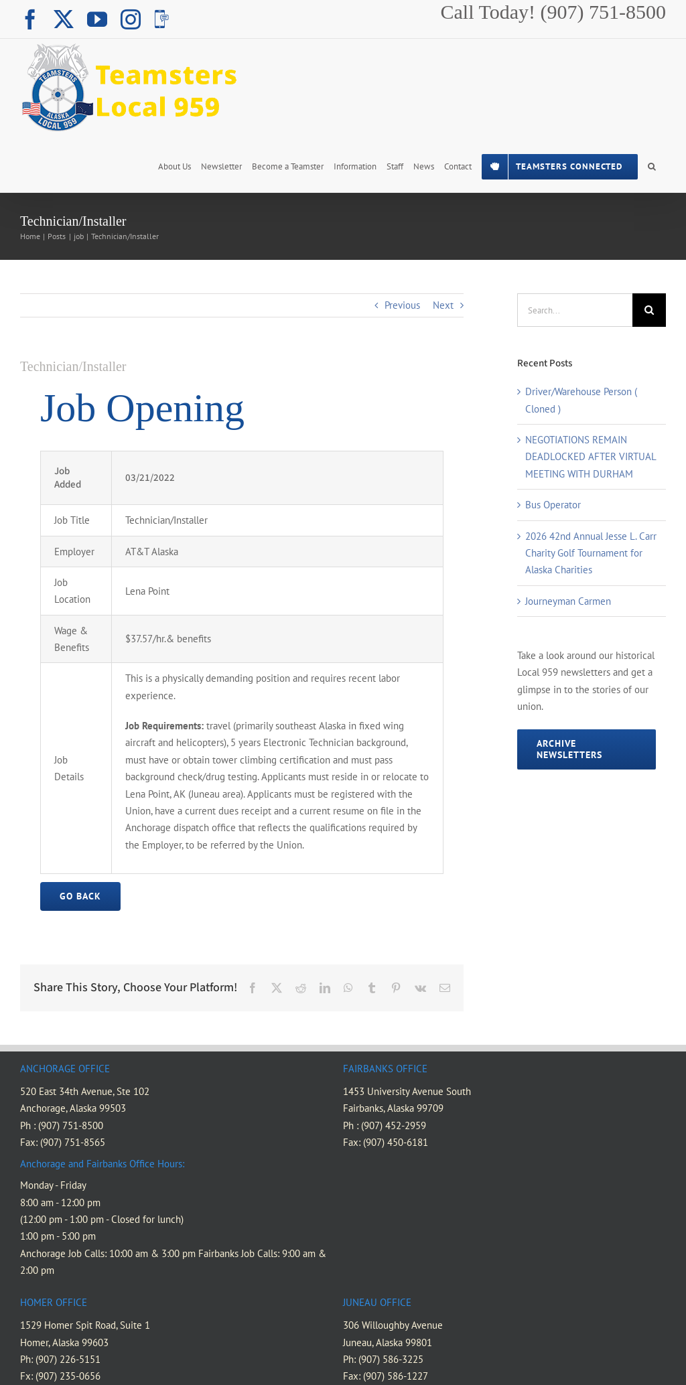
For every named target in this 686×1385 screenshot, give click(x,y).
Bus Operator (553, 504)
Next (443, 305)
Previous (402, 305)
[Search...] (574, 310)
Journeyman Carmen (568, 601)
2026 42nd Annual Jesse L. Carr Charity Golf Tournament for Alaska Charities (591, 553)
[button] (652, 165)
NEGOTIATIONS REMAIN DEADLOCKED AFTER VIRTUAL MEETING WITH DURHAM (590, 456)
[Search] (649, 310)
